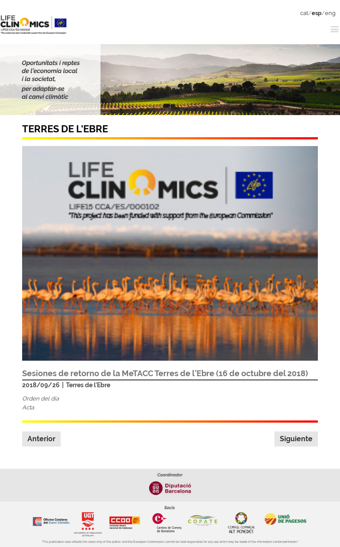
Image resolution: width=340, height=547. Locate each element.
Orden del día (40, 398)
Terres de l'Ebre (88, 385)
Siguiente (296, 439)
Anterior (41, 439)
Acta (28, 407)
